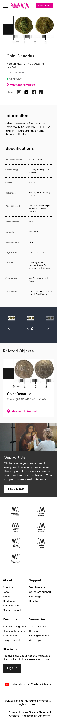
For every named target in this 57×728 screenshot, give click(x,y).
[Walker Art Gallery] (16, 543)
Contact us (9, 601)
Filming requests (39, 635)
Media (6, 596)
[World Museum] (41, 511)
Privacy (12, 712)
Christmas (35, 631)
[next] (44, 329)
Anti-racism (10, 635)
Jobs (6, 592)
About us (8, 587)
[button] (11, 319)
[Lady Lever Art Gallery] (16, 559)
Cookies (14, 716)
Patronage (35, 596)
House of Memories (14, 631)
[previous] (13, 329)
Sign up (12, 668)
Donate (33, 601)
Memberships (37, 587)
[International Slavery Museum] (16, 527)
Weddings (35, 640)
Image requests (12, 640)
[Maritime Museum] (41, 527)
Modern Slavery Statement (35, 712)
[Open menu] (5, 5)
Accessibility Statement (36, 716)
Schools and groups (15, 626)
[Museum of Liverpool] (16, 511)
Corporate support (40, 592)
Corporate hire (37, 626)
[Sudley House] (41, 543)
